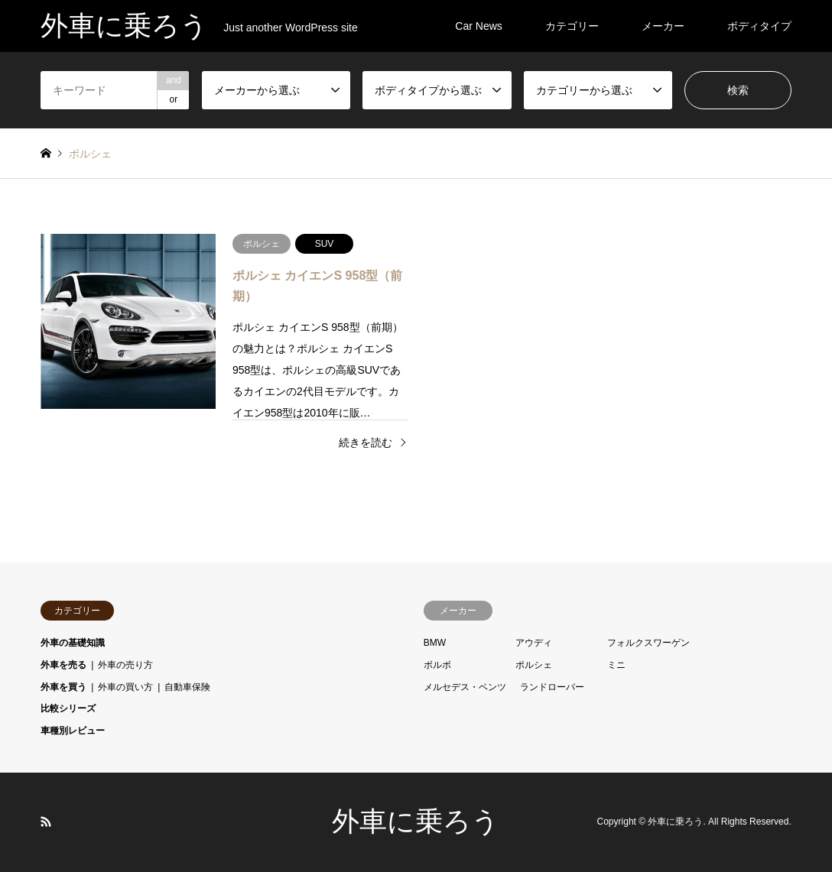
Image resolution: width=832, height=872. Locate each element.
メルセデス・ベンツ (465, 687)
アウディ (533, 642)
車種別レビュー (73, 730)
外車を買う (63, 687)
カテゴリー (572, 26)
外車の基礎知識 (73, 642)
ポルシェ (533, 665)
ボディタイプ (759, 26)
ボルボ (437, 665)
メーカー (663, 26)
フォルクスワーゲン (648, 642)
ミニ (616, 665)
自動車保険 (187, 687)
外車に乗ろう (415, 821)
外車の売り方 (125, 665)
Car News (478, 26)
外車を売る (63, 665)
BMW (435, 642)
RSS (46, 821)
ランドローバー (552, 687)
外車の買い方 (125, 687)
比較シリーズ (68, 708)
